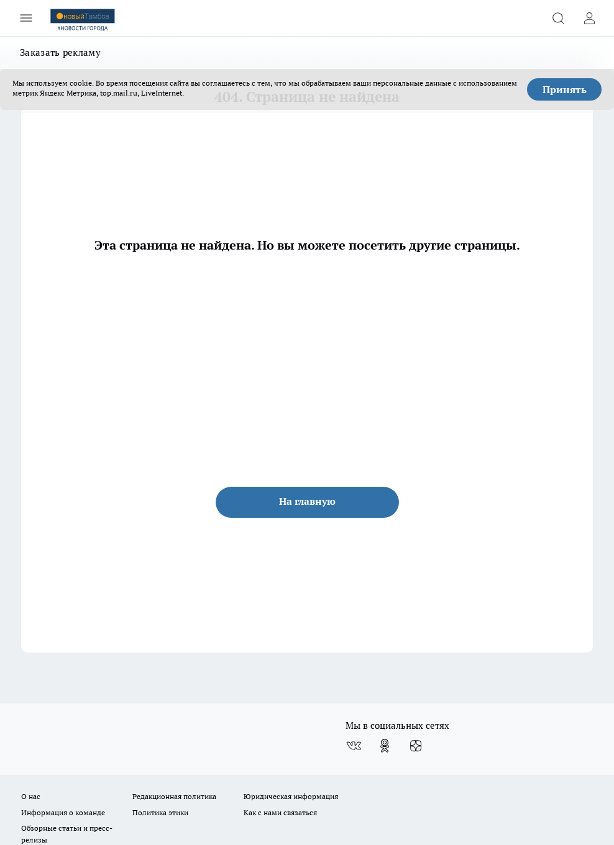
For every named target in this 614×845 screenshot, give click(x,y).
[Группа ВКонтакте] (353, 745)
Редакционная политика (174, 796)
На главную (307, 501)
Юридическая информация (291, 796)
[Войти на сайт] (589, 18)
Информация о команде (63, 812)
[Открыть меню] (26, 18)
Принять (565, 89)
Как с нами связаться (280, 812)
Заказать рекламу (60, 52)
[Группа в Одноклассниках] (384, 745)
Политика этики (160, 812)
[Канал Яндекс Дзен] (415, 745)
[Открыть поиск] (558, 18)
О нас (30, 796)
